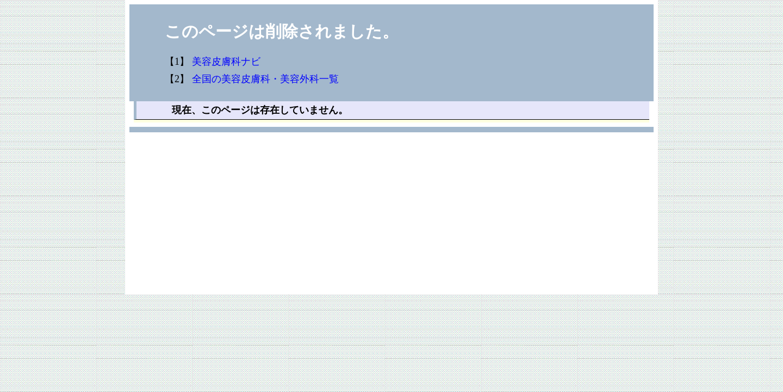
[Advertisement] (391, 218)
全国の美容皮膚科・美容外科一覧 (265, 79)
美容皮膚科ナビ (226, 61)
